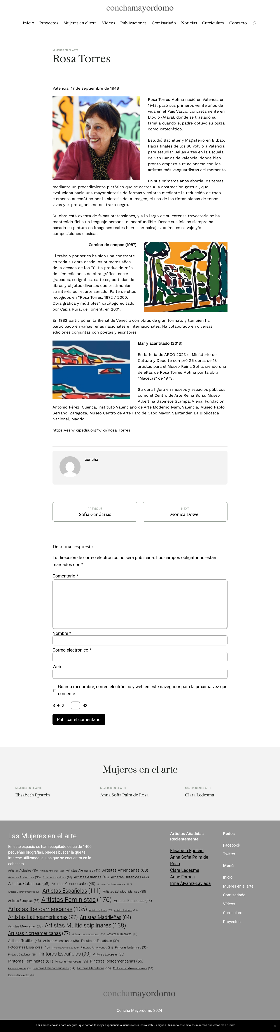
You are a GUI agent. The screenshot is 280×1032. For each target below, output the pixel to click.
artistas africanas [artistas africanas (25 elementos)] (52, 871)
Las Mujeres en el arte (42, 836)
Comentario (65, 576)
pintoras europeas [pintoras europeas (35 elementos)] (108, 954)
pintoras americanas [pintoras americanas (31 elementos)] (97, 947)
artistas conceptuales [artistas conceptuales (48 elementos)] (73, 884)
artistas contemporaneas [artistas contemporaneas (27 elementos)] (114, 884)
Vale (241, 1025)
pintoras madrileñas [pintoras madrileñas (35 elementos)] (94, 968)
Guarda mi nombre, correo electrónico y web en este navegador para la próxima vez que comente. (143, 690)
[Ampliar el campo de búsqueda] (254, 23)
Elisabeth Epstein (32, 795)
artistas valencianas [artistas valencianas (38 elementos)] (61, 940)
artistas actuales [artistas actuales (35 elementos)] (23, 870)
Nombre (61, 633)
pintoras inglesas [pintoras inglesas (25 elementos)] (19, 968)
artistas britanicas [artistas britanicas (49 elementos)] (130, 877)
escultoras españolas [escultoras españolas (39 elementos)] (100, 940)
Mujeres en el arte (65, 50)
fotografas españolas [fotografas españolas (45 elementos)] (29, 947)
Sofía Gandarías (95, 514)
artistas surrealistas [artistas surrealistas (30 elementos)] (122, 934)
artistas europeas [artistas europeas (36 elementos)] (23, 901)
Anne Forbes (182, 876)
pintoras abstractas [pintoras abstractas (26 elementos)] (65, 948)
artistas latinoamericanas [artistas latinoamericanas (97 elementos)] (43, 917)
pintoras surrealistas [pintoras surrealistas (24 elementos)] (21, 975)
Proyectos (232, 921)
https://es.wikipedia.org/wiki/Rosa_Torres (91, 430)
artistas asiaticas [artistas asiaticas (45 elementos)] (91, 877)
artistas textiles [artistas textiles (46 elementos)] (24, 941)
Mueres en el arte (238, 886)
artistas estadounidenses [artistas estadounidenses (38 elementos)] (124, 891)
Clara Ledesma (199, 795)
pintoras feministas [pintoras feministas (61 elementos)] (30, 961)
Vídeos (229, 904)
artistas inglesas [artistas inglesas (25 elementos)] (100, 910)
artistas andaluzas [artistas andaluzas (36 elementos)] (24, 877)
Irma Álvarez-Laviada (190, 883)
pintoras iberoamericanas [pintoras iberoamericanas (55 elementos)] (116, 961)
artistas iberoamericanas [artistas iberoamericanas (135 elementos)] (47, 909)
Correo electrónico (71, 650)
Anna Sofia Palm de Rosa (124, 795)
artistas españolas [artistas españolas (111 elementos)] (71, 891)
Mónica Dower (185, 514)
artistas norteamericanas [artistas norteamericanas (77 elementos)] (39, 933)
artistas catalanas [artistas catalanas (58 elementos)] (28, 884)
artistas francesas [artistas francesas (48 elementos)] (133, 901)
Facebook (231, 845)
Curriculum (232, 912)
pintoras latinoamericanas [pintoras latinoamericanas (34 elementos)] (54, 968)
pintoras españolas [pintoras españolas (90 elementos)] (65, 954)
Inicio (228, 877)
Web (56, 666)
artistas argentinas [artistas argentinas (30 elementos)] (57, 878)
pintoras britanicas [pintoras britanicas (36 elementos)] (131, 947)
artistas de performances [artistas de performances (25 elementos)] (24, 892)
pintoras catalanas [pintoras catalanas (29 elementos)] (22, 955)
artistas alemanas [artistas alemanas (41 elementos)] (83, 870)
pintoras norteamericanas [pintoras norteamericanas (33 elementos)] (133, 968)
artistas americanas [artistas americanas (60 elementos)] (125, 870)
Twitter (229, 854)
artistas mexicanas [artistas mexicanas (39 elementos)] (25, 926)
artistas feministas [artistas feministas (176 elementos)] (76, 900)
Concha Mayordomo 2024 (139, 1010)
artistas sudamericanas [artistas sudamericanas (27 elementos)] (88, 934)
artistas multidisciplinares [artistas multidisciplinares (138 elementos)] (85, 925)
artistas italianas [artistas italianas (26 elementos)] (126, 910)
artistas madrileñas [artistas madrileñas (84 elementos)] (105, 917)
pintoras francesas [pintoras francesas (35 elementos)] (71, 961)
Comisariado (234, 895)
